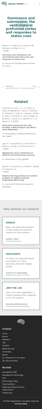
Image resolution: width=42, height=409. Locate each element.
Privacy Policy (21, 404)
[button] (39, 4)
